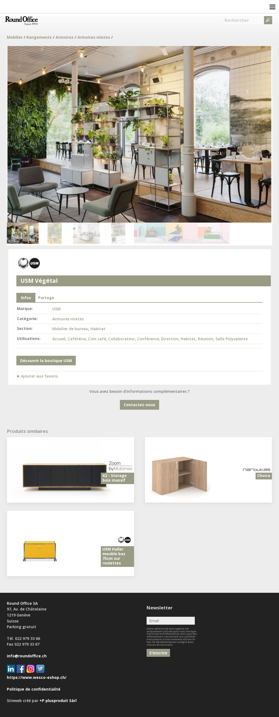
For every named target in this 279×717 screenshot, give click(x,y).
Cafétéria (77, 338)
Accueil (58, 338)
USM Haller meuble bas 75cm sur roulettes (113, 555)
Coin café (97, 338)
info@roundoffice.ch (27, 655)
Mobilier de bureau (70, 328)
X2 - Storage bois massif (114, 478)
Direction (169, 338)
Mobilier (15, 37)
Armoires (65, 37)
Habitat (97, 328)
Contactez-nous (139, 404)
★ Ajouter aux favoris (37, 376)
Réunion (205, 338)
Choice (263, 475)
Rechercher (237, 20)
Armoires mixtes (93, 37)
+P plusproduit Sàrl (58, 700)
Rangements (39, 37)
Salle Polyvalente (232, 338)
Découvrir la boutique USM (46, 360)
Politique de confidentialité (33, 689)
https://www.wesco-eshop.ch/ (36, 677)
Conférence (148, 338)
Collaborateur (121, 338)
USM (56, 308)
